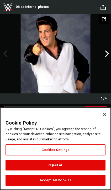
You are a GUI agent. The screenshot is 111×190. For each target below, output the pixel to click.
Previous (4, 54)
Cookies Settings (55, 150)
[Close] (104, 114)
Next (106, 54)
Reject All (55, 165)
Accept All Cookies (55, 180)
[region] (55, 148)
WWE (8, 7)
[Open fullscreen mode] (104, 19)
